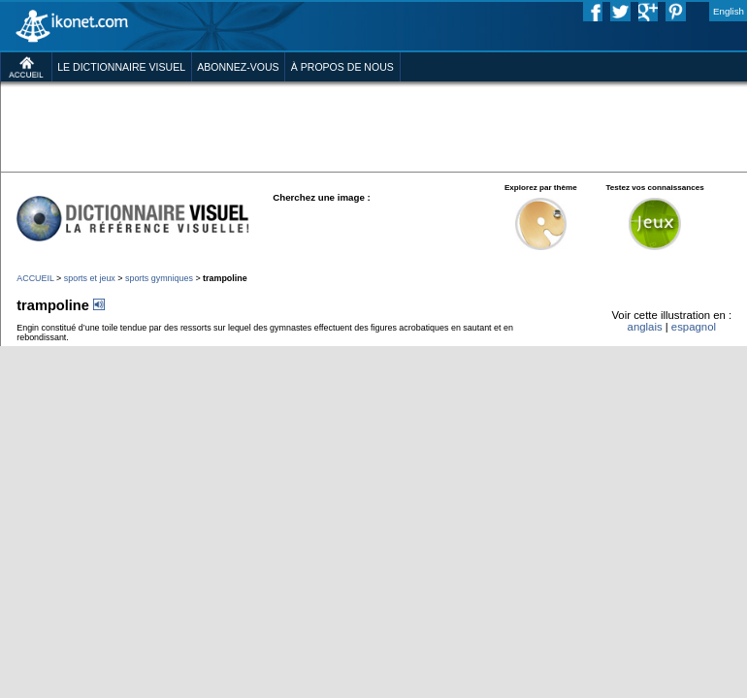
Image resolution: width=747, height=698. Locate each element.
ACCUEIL (34, 278)
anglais (645, 327)
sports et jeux (89, 278)
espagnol (693, 327)
